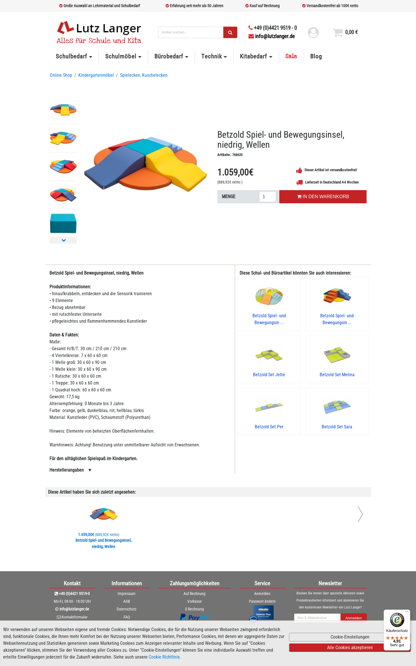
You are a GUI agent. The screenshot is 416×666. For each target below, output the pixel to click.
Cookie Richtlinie (164, 657)
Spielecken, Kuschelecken (144, 75)
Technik (211, 56)
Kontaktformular (74, 617)
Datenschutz (126, 609)
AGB (126, 601)
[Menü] (406, 613)
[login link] (313, 34)
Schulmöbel (120, 56)
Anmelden (262, 593)
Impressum (127, 593)
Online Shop (61, 75)
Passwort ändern (262, 601)
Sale (291, 56)
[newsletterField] (317, 618)
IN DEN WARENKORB (323, 196)
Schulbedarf (71, 56)
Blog (316, 56)
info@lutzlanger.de (271, 36)
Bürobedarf (168, 56)
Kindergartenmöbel (96, 75)
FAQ (127, 617)
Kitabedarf (253, 56)
